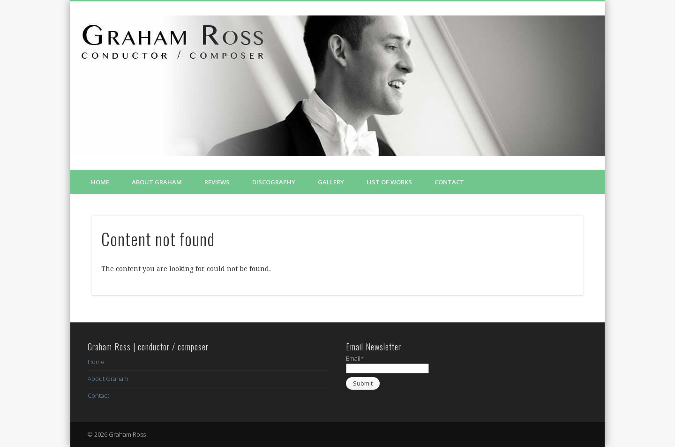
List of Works (389, 182)
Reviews (217, 182)
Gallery (331, 182)
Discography (273, 182)
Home (100, 182)
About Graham (157, 182)
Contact (449, 182)
